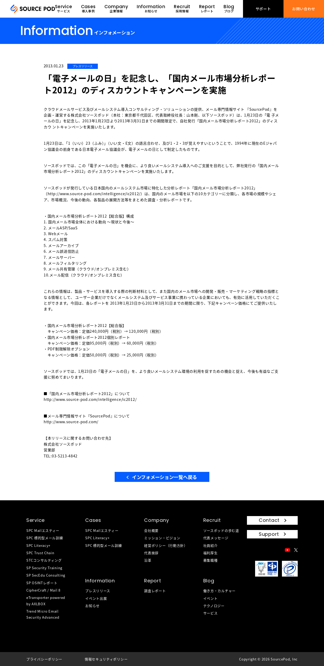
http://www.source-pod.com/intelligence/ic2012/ (94, 193)
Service (35, 520)
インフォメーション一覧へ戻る (164, 476)
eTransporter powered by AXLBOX (45, 600)
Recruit (212, 520)
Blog (208, 580)
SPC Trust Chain (40, 552)
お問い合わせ (303, 8)
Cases (93, 520)
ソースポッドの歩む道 (221, 530)
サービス (210, 612)
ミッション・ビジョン (162, 537)
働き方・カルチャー (219, 590)
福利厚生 (210, 552)
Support (269, 534)
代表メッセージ (216, 537)
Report (152, 580)
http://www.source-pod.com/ (71, 421)
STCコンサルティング (44, 560)
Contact (269, 520)
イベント (210, 598)
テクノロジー (214, 605)
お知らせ (92, 605)
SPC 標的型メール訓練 (44, 537)
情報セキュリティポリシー (106, 659)
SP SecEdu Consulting (45, 575)
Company (156, 520)
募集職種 (210, 560)
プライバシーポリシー (44, 659)
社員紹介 (210, 545)
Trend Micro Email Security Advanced (42, 614)
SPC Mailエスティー (42, 530)
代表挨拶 (151, 552)
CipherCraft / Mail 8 (43, 590)
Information (100, 580)
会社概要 (151, 530)
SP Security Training (44, 567)
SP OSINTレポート (41, 582)
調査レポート (155, 590)
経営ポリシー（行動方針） (165, 545)
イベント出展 (96, 598)
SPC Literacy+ (38, 545)
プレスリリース (97, 590)
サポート (263, 8)
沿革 (147, 560)
